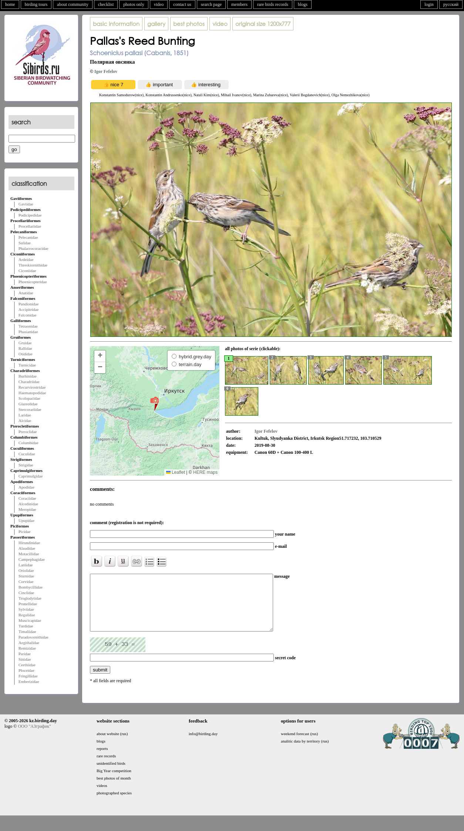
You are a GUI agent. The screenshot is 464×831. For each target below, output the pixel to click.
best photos (189, 23)
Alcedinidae (28, 504)
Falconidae (27, 315)
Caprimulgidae (31, 476)
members (239, 4)
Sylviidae (26, 609)
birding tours (36, 4)
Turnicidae (27, 365)
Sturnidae (26, 576)
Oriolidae (26, 570)
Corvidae (26, 581)
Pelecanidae (28, 237)
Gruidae (25, 343)
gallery (156, 23)
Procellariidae (30, 226)
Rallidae (25, 348)
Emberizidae (29, 681)
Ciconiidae (27, 270)
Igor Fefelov (105, 71)
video (159, 4)
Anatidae (26, 293)
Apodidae (26, 487)
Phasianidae (28, 331)
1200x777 (262, 23)
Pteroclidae (28, 431)
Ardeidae (26, 259)
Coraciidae (27, 498)
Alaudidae (27, 548)
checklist (106, 4)
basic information (116, 23)
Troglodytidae (30, 598)
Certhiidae (27, 665)
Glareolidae (28, 404)
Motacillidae (29, 554)
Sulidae (25, 243)
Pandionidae (28, 304)
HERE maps (205, 472)
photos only (133, 4)
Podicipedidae (30, 215)
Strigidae (26, 465)
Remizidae (27, 648)
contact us (182, 4)
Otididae (26, 354)
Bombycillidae (31, 587)
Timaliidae (27, 631)
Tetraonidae (28, 326)
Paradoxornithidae (33, 637)
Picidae (24, 531)
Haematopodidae (32, 393)
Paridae (25, 653)
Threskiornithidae (33, 265)
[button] (154, 403)
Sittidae (25, 659)
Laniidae (26, 565)
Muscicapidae (30, 620)
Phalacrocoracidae (33, 248)
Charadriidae (29, 381)
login (429, 4)
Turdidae (26, 626)
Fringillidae (28, 676)
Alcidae (25, 420)
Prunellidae (28, 604)
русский (450, 4)
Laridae (25, 415)
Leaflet (175, 472)
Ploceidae (26, 670)
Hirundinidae (29, 542)
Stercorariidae (30, 409)
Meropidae (27, 509)
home (10, 4)
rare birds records (272, 4)
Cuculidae (27, 454)
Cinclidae (26, 592)
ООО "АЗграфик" (34, 737)
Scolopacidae (29, 398)
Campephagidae (32, 559)
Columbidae (28, 442)
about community (72, 4)
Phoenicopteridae (33, 281)
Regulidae (27, 615)
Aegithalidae (29, 642)
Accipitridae (28, 309)
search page (211, 4)
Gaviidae (26, 204)
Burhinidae (28, 376)
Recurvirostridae (32, 387)
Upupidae (26, 520)
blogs (302, 4)
